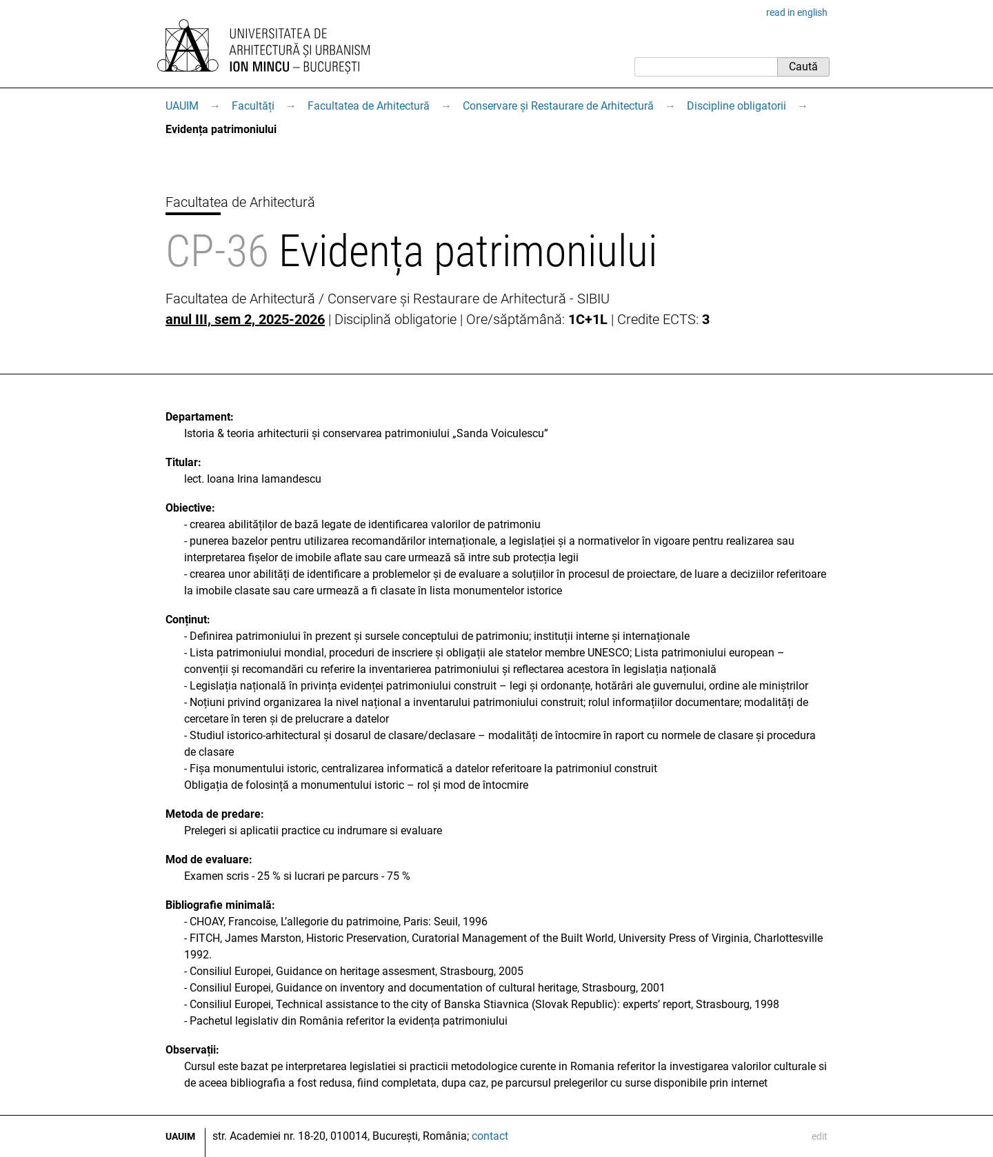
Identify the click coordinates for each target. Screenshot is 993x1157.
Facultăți (253, 105)
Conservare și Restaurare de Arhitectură (558, 105)
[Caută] (705, 67)
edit (820, 1136)
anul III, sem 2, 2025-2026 (245, 319)
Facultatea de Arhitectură (369, 105)
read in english (797, 12)
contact (490, 1136)
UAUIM (182, 105)
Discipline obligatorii (736, 105)
